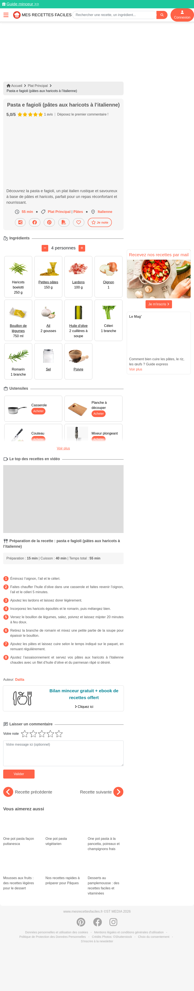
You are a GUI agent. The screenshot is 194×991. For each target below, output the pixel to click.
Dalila (19, 679)
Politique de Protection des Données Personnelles (52, 926)
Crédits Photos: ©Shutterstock (112, 926)
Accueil (14, 86)
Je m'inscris (158, 304)
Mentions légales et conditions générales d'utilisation (129, 922)
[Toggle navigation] (6, 15)
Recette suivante (101, 792)
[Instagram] (113, 914)
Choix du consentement (153, 926)
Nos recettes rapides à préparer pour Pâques (63, 861)
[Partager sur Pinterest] (49, 222)
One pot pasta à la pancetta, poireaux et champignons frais (106, 833)
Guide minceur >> (22, 4)
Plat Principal (38, 86)
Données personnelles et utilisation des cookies (56, 922)
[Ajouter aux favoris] (78, 222)
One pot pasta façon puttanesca (21, 826)
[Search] (162, 15)
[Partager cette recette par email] (20, 222)
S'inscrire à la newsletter (97, 930)
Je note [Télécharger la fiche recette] (99, 222)
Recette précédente (27, 792)
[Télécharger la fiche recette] (64, 222)
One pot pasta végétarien (63, 826)
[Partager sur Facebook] (34, 222)
